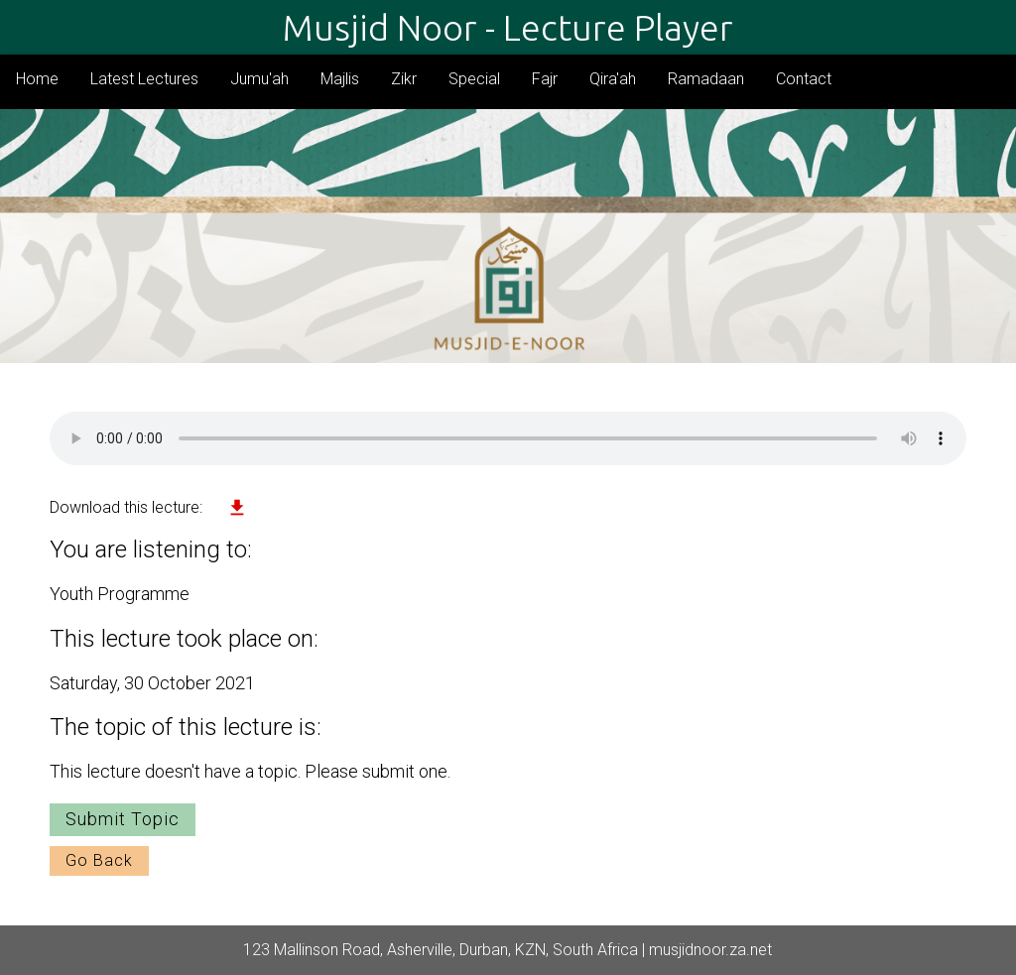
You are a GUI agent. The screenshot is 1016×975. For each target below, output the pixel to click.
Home (37, 78)
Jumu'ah (259, 78)
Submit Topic (122, 818)
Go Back (99, 860)
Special (474, 78)
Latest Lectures (144, 78)
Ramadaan (706, 78)
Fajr (545, 78)
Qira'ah (612, 78)
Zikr (404, 78)
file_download (237, 508)
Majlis (339, 78)
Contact (803, 78)
